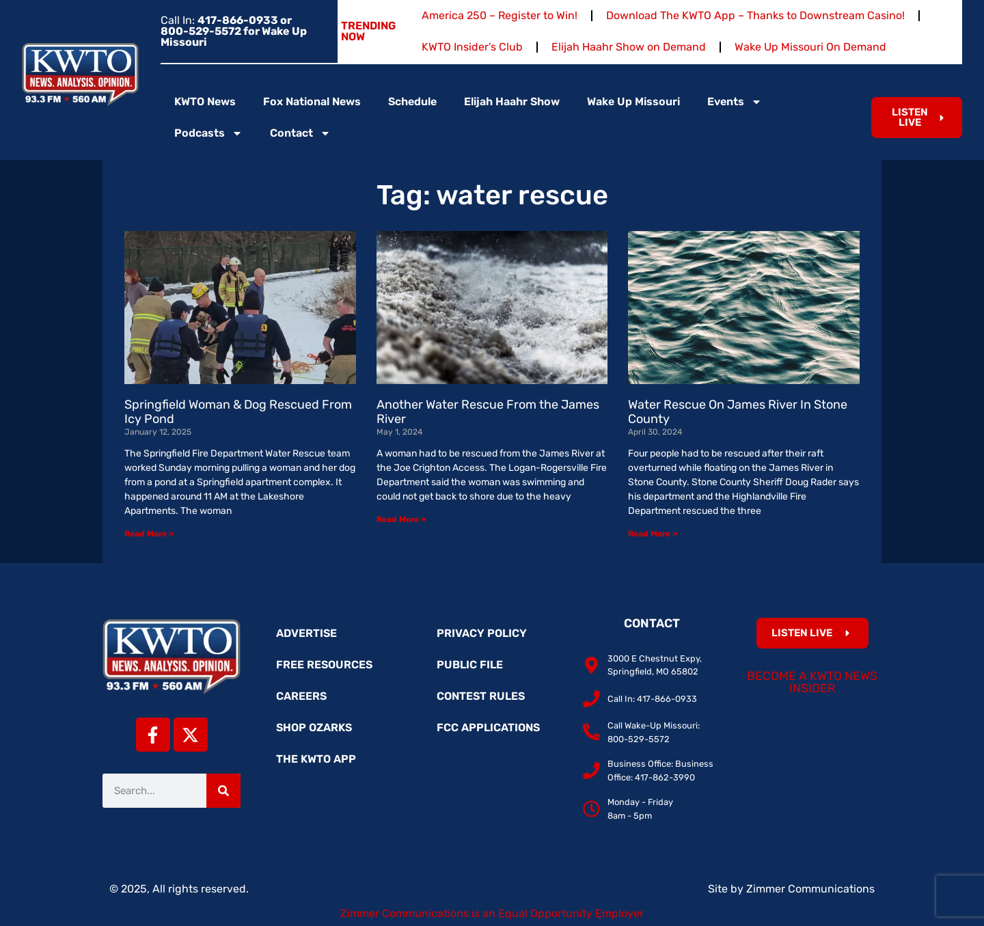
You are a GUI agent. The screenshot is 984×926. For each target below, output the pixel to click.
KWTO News (205, 101)
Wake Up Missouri (633, 101)
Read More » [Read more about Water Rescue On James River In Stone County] (652, 534)
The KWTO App (316, 758)
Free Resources (324, 664)
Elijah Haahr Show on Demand (628, 46)
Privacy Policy (482, 633)
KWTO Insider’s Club (472, 46)
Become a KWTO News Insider (812, 682)
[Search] (223, 791)
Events (734, 102)
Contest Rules (481, 696)
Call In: (234, 31)
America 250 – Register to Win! (499, 15)
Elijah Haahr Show (512, 101)
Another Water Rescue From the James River (488, 412)
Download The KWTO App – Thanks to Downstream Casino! (755, 15)
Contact (300, 133)
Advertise (306, 633)
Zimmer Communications (810, 888)
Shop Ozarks (314, 727)
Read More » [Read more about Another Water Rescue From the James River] (401, 519)
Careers (301, 696)
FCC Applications (488, 727)
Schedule (412, 101)
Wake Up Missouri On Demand (810, 46)
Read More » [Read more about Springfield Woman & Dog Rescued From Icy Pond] (149, 534)
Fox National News (312, 101)
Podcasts (208, 133)
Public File (470, 664)
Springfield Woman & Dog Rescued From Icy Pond (238, 412)
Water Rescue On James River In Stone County (737, 412)
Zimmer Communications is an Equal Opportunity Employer (492, 913)
